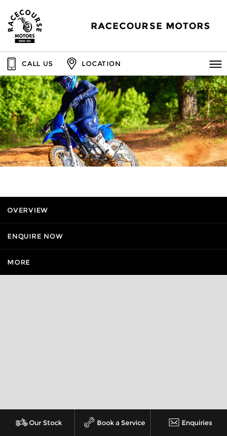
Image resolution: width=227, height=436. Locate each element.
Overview (27, 210)
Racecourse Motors (151, 26)
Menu (217, 63)
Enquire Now (35, 236)
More (18, 262)
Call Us (28, 63)
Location (92, 63)
